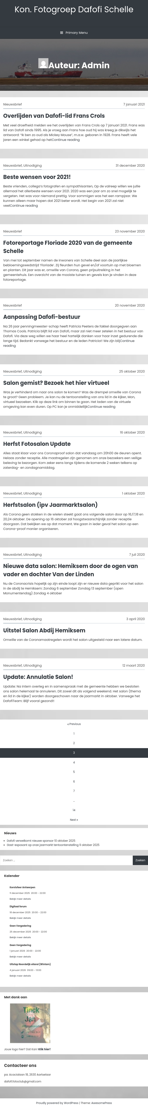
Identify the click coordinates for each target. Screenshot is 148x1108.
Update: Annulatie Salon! (38, 677)
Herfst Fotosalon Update (37, 444)
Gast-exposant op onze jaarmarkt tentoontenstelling (43, 845)
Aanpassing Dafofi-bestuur (41, 317)
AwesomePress (101, 1103)
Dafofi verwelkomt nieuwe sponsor (30, 841)
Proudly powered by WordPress (57, 1103)
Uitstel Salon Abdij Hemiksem (44, 630)
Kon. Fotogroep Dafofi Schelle (73, 9)
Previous (74, 724)
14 (74, 810)
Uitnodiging (32, 165)
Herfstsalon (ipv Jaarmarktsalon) (50, 505)
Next (74, 820)
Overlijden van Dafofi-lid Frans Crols (54, 116)
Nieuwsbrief (12, 104)
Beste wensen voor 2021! (37, 177)
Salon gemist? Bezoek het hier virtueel (56, 383)
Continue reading (66, 139)
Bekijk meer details (20, 898)
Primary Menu (74, 32)
